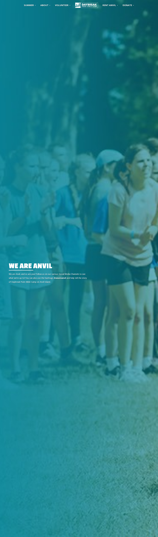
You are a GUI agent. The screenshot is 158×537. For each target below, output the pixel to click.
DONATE (127, 5)
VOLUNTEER (61, 5)
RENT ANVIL (109, 5)
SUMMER (29, 5)
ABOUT (44, 5)
